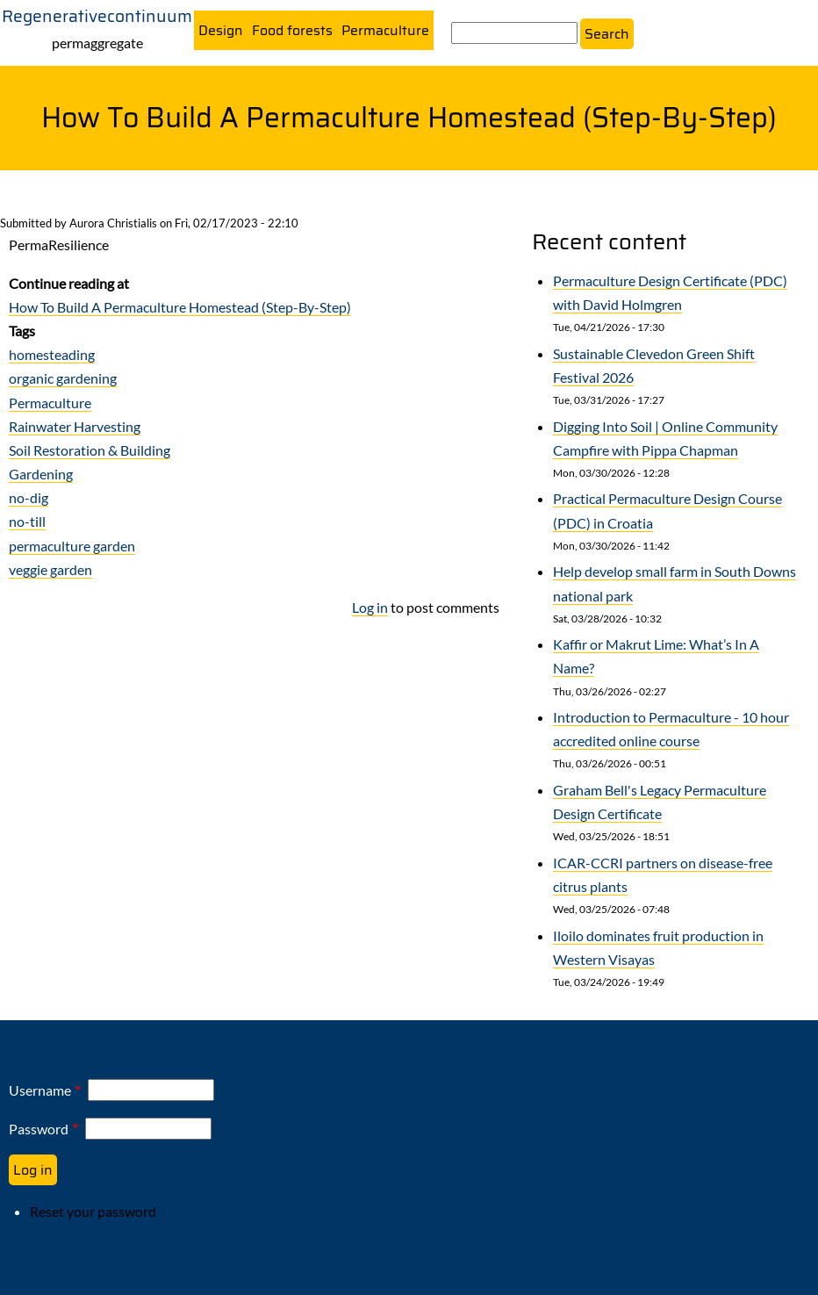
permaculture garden (72, 545)
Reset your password (93, 1211)
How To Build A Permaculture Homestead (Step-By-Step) (180, 307)
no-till (27, 522)
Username (40, 1091)
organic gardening (63, 379)
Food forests (292, 31)
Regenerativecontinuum (97, 16)
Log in (370, 607)
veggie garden (50, 569)
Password (38, 1128)
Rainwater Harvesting (74, 426)
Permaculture (385, 31)
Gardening (41, 473)
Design (220, 31)
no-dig (28, 498)
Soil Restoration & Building (89, 450)
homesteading (52, 354)
